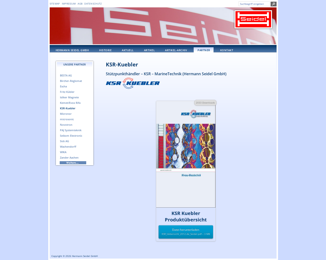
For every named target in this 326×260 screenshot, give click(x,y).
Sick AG (64, 141)
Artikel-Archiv (176, 50)
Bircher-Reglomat (71, 81)
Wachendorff (68, 146)
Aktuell (128, 50)
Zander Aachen (69, 157)
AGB (80, 3)
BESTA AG (66, 75)
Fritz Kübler (67, 92)
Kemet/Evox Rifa (70, 103)
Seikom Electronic (71, 135)
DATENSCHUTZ (93, 3)
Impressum (69, 3)
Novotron (66, 124)
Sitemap (55, 3)
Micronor (66, 113)
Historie (105, 50)
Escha (63, 86)
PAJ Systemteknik (70, 130)
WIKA (63, 152)
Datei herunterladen (186, 232)
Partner (204, 50)
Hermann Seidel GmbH (72, 50)
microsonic (67, 119)
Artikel (149, 50)
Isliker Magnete (69, 97)
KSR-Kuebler (122, 64)
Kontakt (226, 50)
